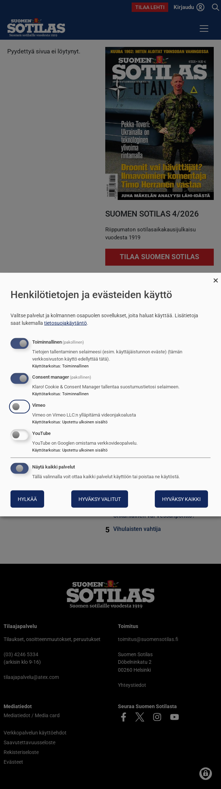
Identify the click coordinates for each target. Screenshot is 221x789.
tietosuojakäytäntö (65, 323)
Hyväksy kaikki (181, 499)
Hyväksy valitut (99, 499)
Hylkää (27, 499)
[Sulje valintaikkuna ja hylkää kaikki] (215, 277)
